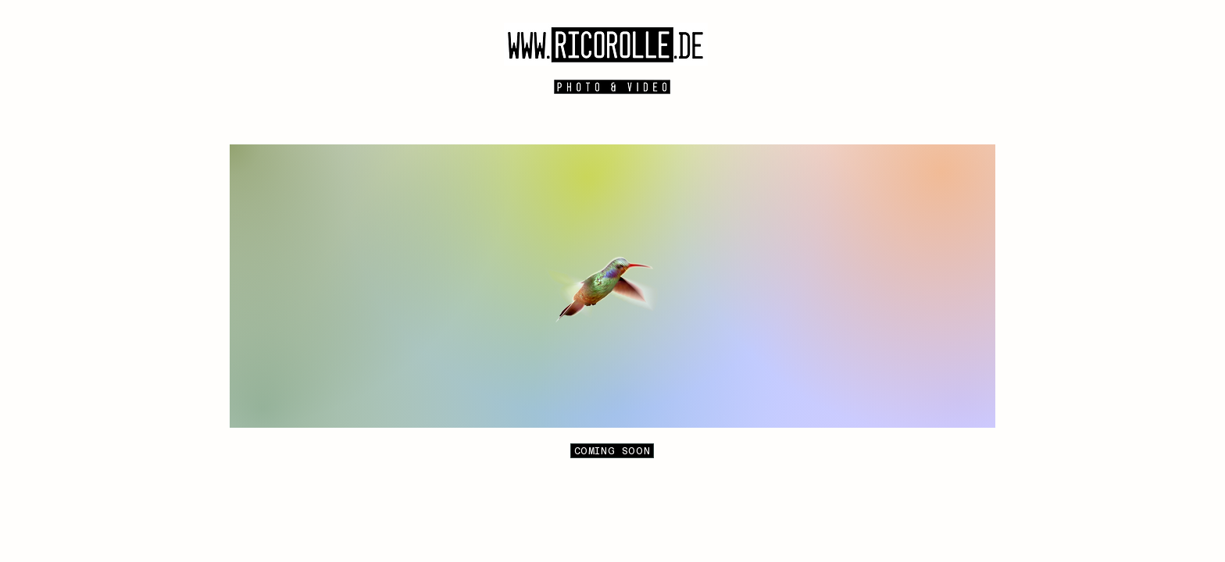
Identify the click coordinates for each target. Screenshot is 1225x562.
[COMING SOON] (612, 450)
